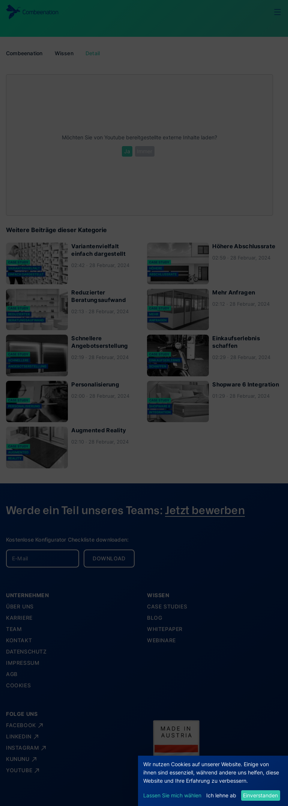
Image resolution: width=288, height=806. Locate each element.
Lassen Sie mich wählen (172, 795)
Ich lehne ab (221, 795)
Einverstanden (260, 795)
